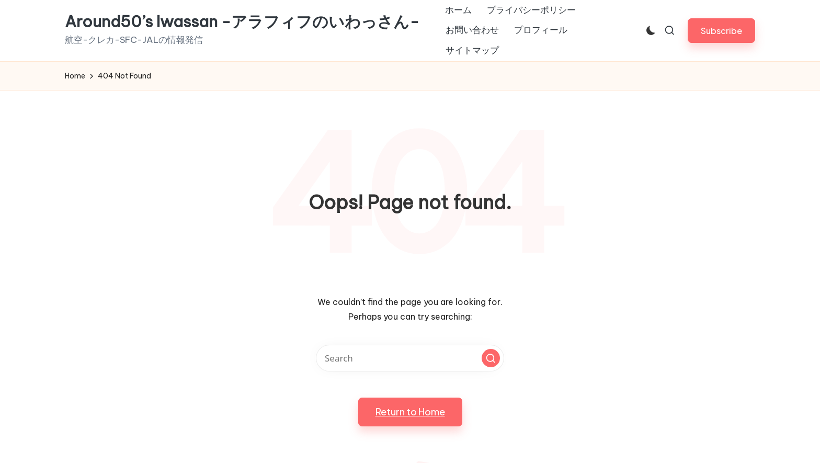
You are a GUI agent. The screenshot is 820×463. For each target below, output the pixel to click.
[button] (721, 30)
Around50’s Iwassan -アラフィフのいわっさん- (242, 21)
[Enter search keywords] (410, 358)
